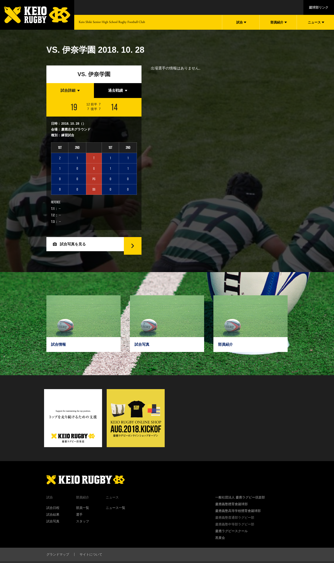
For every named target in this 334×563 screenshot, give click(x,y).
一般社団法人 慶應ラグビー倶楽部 (240, 505)
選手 (79, 522)
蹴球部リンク (318, 7)
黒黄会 (220, 546)
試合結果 (52, 522)
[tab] (70, 90)
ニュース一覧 (115, 516)
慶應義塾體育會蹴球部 (231, 512)
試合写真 (52, 529)
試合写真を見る (76, 248)
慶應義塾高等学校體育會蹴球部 (238, 519)
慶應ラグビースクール (231, 539)
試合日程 (52, 516)
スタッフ (82, 529)
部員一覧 (82, 516)
